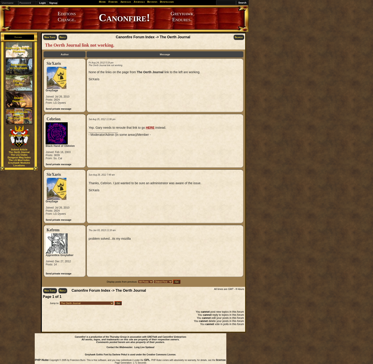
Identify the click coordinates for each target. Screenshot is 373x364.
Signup (53, 3)
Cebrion (53, 119)
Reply (63, 37)
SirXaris (53, 63)
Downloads (167, 1)
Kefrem (53, 230)
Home (102, 1)
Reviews (152, 1)
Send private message (58, 108)
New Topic (49, 37)
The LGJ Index (19, 154)
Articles (125, 1)
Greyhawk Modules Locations (19, 164)
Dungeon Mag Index (19, 157)
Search (239, 37)
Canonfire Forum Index (135, 37)
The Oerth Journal (19, 152)
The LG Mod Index (19, 160)
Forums (112, 1)
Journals (139, 1)
